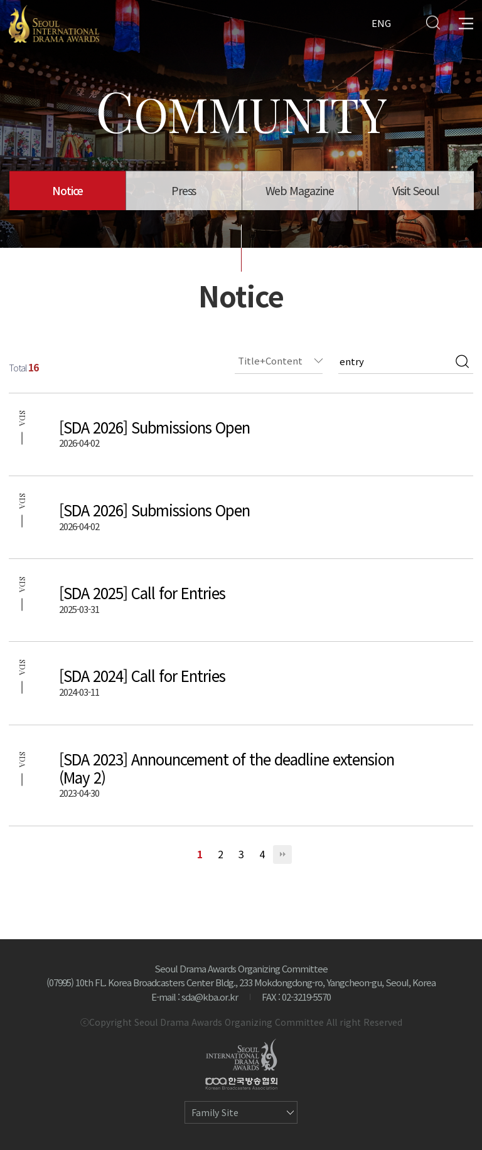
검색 (462, 361)
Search (433, 22)
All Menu (466, 22)
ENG (381, 22)
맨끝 (282, 854)
